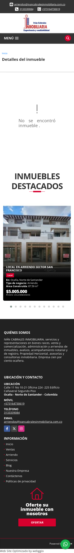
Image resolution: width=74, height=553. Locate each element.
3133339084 (26, 9)
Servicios (12, 460)
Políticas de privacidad (21, 481)
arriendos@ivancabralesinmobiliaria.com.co (39, 4)
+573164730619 (51, 9)
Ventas (10, 449)
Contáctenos (14, 476)
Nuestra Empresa (17, 471)
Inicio (4, 53)
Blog (9, 465)
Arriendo (12, 455)
